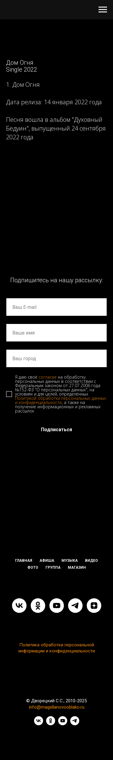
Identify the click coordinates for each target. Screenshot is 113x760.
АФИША (46, 560)
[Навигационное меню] (103, 10)
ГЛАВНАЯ (23, 560)
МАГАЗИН (77, 567)
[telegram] (75, 605)
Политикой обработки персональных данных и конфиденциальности (60, 400)
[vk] (19, 605)
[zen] (94, 605)
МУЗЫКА (69, 560)
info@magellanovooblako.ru (56, 707)
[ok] (38, 605)
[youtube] (56, 605)
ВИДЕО (91, 560)
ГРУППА (53, 567)
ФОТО (32, 567)
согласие (48, 377)
